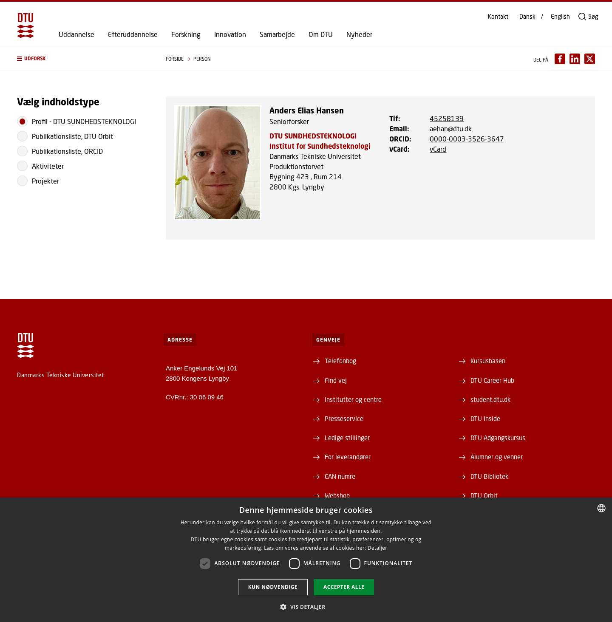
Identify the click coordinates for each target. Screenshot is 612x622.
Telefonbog (340, 361)
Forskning (186, 34)
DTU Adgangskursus (497, 437)
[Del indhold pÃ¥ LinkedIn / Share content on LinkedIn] (575, 59)
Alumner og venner (496, 457)
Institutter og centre (353, 399)
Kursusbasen (487, 361)
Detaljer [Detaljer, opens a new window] (378, 547)
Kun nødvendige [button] (273, 587)
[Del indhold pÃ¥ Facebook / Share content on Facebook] (560, 59)
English (560, 17)
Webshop (337, 495)
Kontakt (498, 17)
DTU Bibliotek (489, 476)
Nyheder (359, 34)
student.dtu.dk (490, 399)
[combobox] (601, 508)
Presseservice (344, 418)
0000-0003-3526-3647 (467, 139)
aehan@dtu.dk (451, 128)
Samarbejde (277, 34)
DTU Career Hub (492, 380)
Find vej (336, 380)
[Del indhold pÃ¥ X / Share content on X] (589, 59)
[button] (83, 59)
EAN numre (340, 476)
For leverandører (348, 457)
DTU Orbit (484, 495)
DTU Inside (485, 418)
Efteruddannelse (133, 34)
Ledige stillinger (347, 437)
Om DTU (321, 34)
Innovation (230, 34)
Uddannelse (76, 34)
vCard (438, 149)
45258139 (447, 118)
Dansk (527, 17)
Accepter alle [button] (343, 587)
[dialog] (306, 560)
